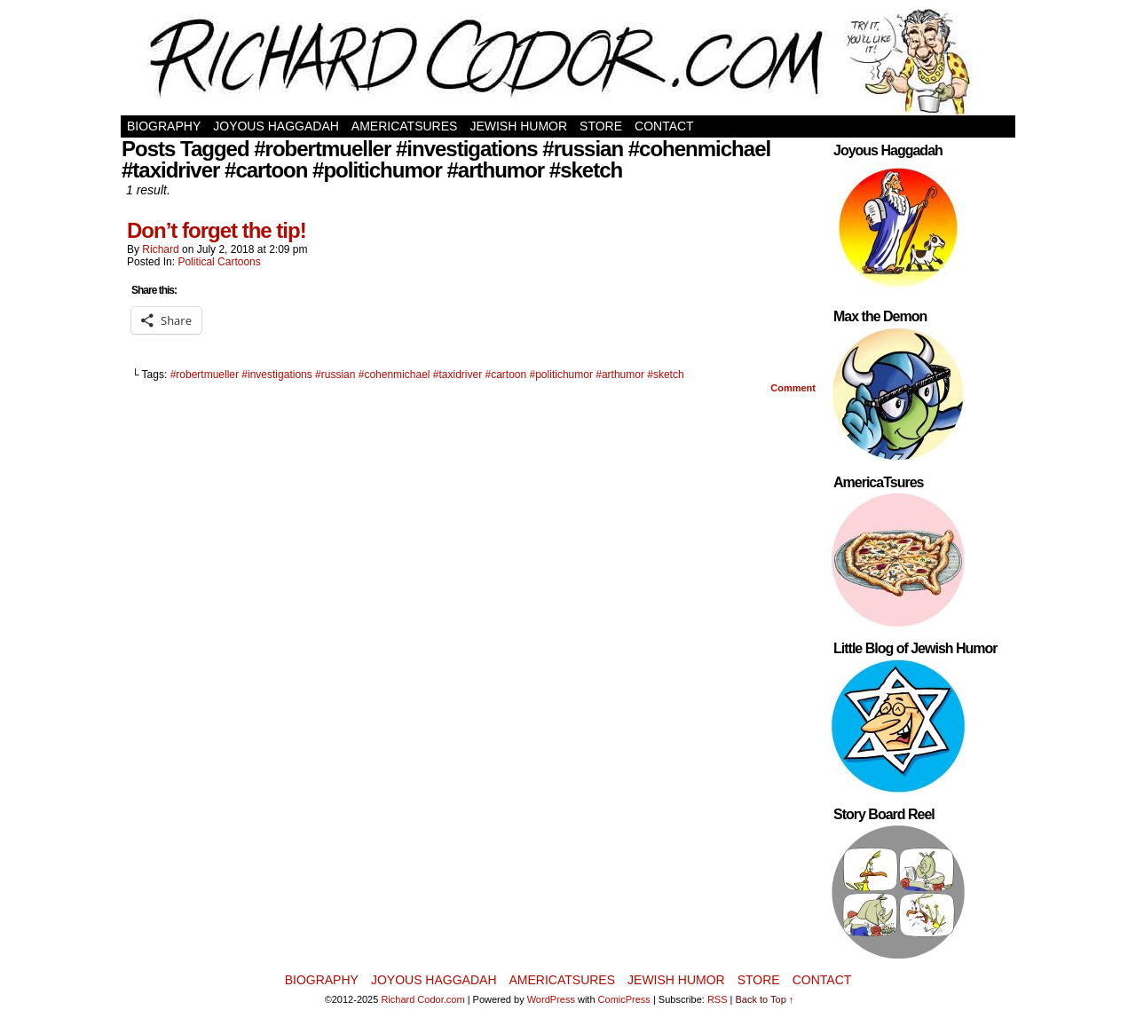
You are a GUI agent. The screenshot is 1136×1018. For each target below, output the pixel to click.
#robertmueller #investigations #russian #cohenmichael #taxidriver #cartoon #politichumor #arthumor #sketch (427, 374)
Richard (160, 249)
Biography (164, 126)
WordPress (551, 999)
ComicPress (624, 999)
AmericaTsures (404, 126)
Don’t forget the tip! (216, 230)
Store (601, 126)
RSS (717, 999)
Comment (793, 388)
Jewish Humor (518, 126)
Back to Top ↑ (765, 999)
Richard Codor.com (422, 999)
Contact (664, 126)
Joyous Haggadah (276, 126)
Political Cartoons (219, 262)
